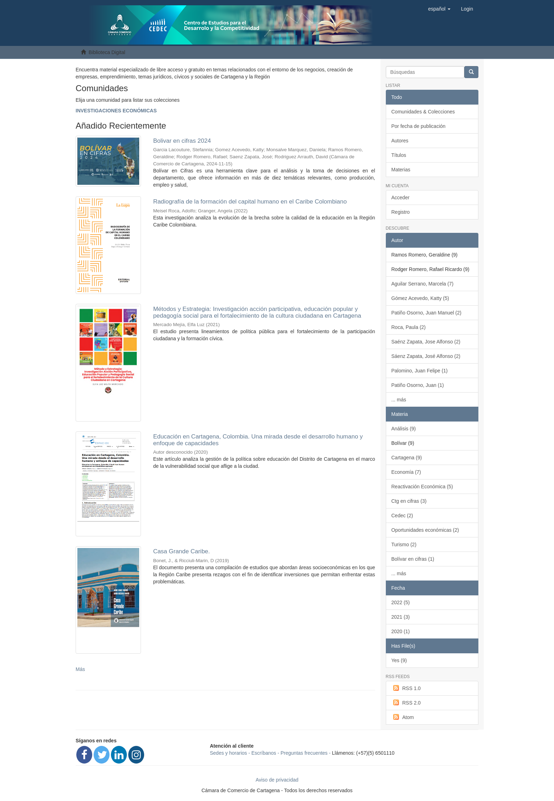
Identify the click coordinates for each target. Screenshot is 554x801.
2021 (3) (400, 617)
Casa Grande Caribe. (181, 551)
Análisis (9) (403, 428)
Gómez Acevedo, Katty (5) (420, 298)
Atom (402, 717)
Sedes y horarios (228, 753)
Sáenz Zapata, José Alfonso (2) (425, 356)
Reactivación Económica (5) (422, 486)
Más (80, 669)
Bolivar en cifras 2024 (182, 140)
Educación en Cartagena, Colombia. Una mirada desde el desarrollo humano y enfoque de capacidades (258, 440)
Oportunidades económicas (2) (425, 530)
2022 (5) (400, 602)
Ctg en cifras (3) (409, 501)
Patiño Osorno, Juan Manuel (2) (426, 313)
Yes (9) (399, 660)
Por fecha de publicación (418, 126)
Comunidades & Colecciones (423, 111)
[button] (439, 9)
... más (398, 399)
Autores (399, 140)
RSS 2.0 (406, 702)
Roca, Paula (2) (408, 327)
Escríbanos (264, 753)
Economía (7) (406, 472)
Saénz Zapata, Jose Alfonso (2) (425, 341)
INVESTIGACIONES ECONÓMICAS (116, 110)
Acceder (400, 197)
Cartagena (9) (406, 457)
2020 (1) (400, 631)
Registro (400, 212)
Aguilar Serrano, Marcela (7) (422, 284)
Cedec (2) (402, 515)
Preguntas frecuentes (304, 753)
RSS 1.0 (406, 688)
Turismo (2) (404, 544)
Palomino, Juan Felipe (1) (419, 370)
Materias (401, 169)
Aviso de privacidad (276, 780)
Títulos (398, 155)
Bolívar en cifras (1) (412, 559)
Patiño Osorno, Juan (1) (417, 385)
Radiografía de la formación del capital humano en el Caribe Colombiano (250, 201)
